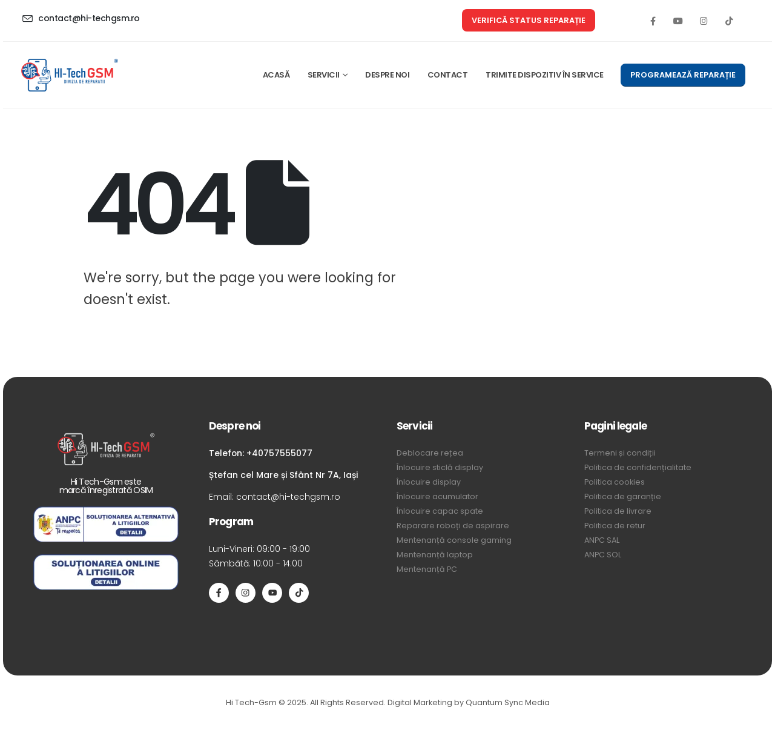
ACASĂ (276, 75)
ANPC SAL (601, 540)
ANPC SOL (602, 554)
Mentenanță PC (427, 569)
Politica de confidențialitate (637, 467)
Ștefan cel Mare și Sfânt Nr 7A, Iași (283, 475)
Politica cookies (614, 482)
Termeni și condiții (620, 453)
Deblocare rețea (430, 453)
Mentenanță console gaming (454, 540)
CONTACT (447, 75)
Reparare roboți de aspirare (453, 525)
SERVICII (324, 75)
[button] (528, 20)
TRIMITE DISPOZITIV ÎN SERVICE (545, 75)
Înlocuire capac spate (440, 511)
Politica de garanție (622, 496)
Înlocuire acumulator (437, 496)
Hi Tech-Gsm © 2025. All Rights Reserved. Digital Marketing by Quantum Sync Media (388, 702)
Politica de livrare (617, 511)
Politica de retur (614, 525)
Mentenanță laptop (435, 554)
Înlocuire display (429, 482)
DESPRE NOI (387, 75)
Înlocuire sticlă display (440, 467)
